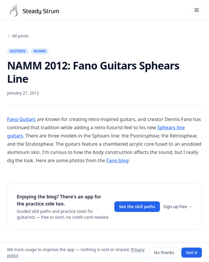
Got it (191, 252)
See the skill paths (137, 206)
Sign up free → (177, 206)
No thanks (164, 252)
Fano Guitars (21, 119)
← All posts (18, 36)
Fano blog (117, 160)
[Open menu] (196, 10)
